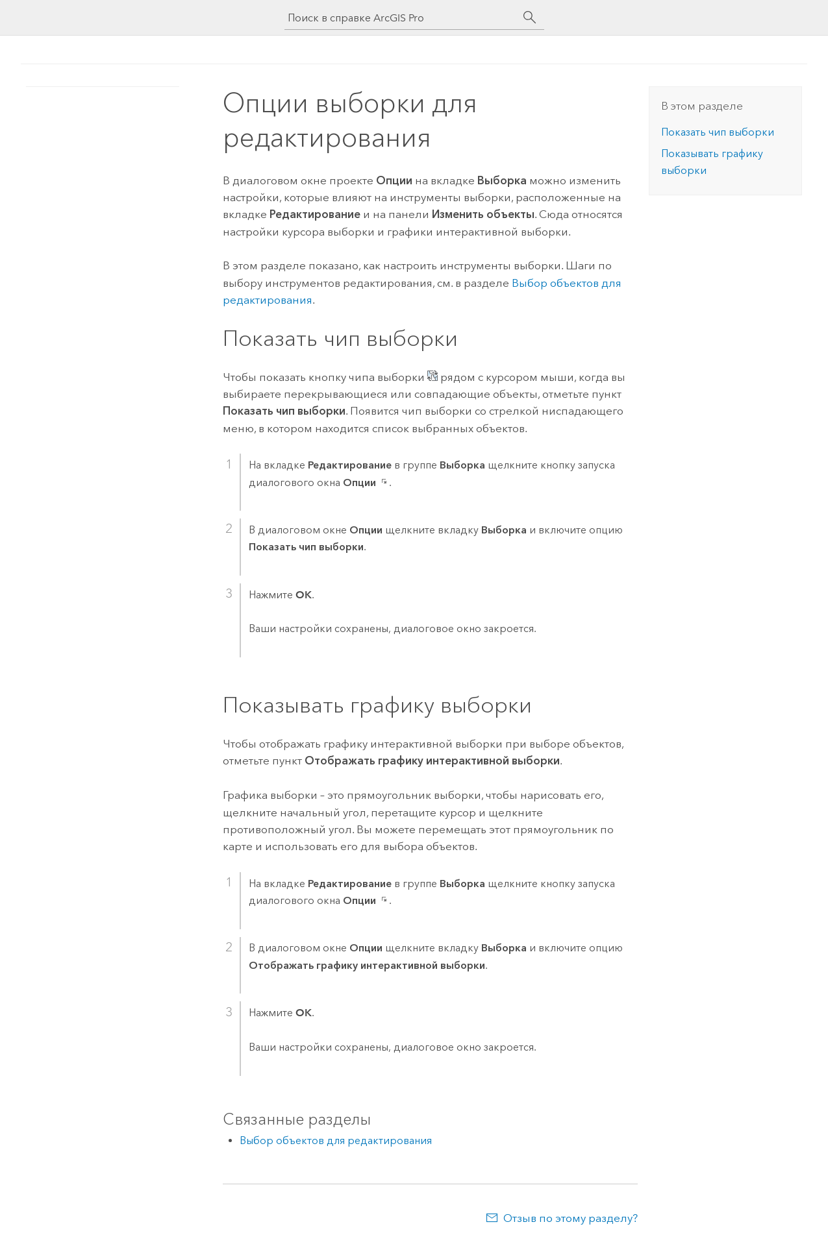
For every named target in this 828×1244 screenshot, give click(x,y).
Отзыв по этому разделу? (570, 1218)
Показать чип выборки (717, 132)
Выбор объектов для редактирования (336, 1140)
